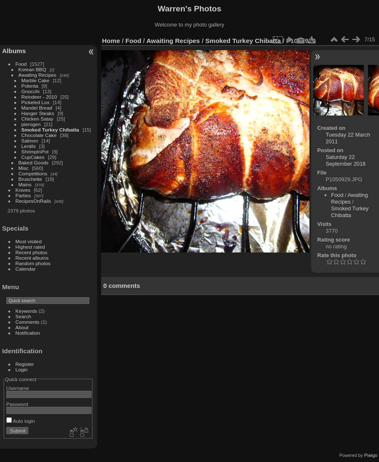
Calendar (26, 268)
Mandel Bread (37, 107)
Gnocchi (31, 91)
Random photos (33, 263)
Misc (24, 168)
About (22, 327)
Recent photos (32, 252)
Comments (28, 322)
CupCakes (33, 157)
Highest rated (30, 247)
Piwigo (370, 455)
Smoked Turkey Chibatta (50, 129)
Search (23, 316)
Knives (23, 190)
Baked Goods (33, 162)
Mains (25, 184)
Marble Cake (36, 80)
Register (25, 364)
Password (17, 404)
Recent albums (32, 258)
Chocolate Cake (39, 135)
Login (22, 369)
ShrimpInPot (35, 151)
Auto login (20, 421)
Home (111, 40)
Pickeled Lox (36, 102)
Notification (28, 333)
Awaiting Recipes (37, 75)
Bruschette (30, 179)
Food (21, 64)
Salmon (30, 140)
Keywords (27, 311)
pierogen (31, 124)
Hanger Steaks (38, 113)
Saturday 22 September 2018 (346, 160)
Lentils (29, 146)
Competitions (33, 173)
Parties (23, 195)
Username (17, 388)
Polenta (30, 86)
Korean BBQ (32, 69)
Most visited (29, 241)
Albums (14, 50)
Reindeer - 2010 (39, 96)
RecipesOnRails (33, 201)
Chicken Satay (38, 118)
